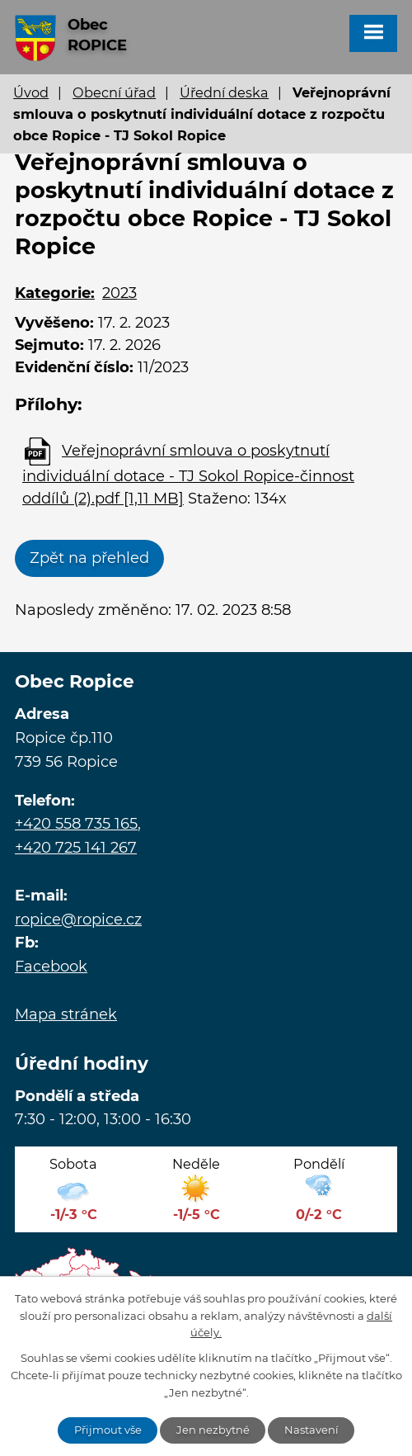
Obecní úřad (114, 92)
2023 (119, 293)
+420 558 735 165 (76, 824)
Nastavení (311, 1429)
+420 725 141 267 (76, 848)
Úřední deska (224, 92)
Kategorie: (55, 293)
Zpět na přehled (89, 558)
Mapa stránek (66, 1014)
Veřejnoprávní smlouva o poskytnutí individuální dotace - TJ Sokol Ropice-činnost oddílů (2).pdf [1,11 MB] (188, 475)
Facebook (51, 966)
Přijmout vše (108, 1429)
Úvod (31, 92)
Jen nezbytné (213, 1429)
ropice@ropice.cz (78, 919)
